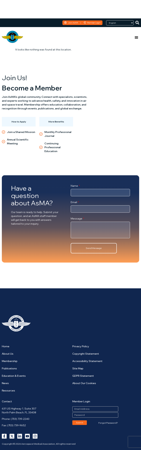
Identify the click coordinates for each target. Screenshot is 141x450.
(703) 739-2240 (20, 419)
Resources (8, 390)
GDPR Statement (83, 375)
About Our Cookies (84, 383)
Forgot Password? (108, 422)
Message (77, 218)
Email (74, 202)
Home (5, 346)
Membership (9, 361)
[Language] (120, 22)
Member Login (94, 22)
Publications (9, 368)
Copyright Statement (85, 353)
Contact (7, 401)
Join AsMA (73, 22)
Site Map (77, 368)
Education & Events (14, 375)
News (5, 383)
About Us (7, 353)
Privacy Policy (80, 346)
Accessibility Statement (87, 361)
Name (75, 185)
